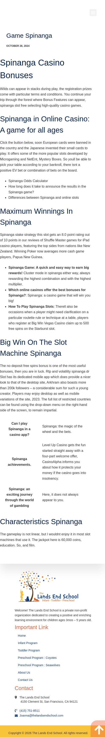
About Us (24, 672)
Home (22, 635)
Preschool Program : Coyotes (37, 657)
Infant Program (28, 643)
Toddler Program (29, 650)
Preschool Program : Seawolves (39, 665)
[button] (93, 12)
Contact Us (25, 680)
